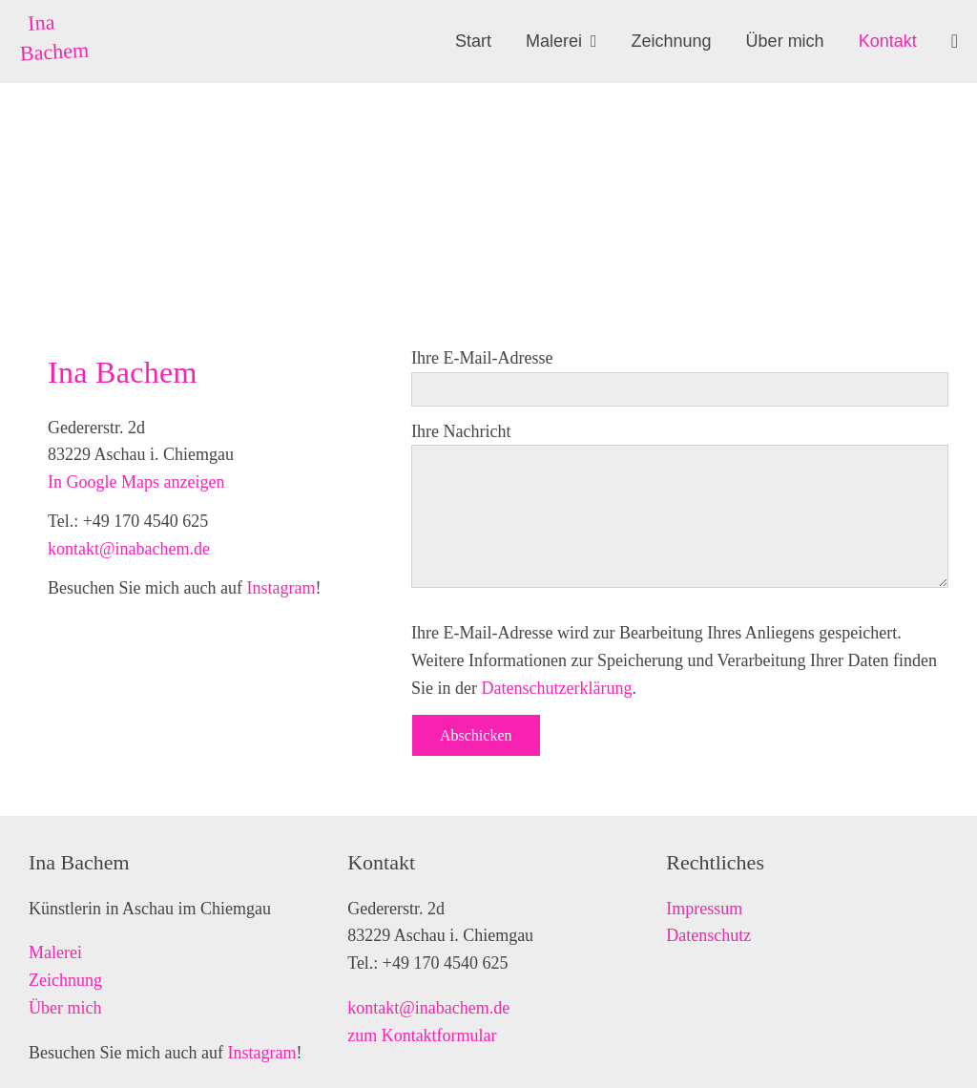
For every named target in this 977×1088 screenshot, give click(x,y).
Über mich (65, 1007)
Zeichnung (65, 980)
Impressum (704, 908)
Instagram (280, 587)
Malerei (55, 952)
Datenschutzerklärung (556, 688)
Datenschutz (708, 935)
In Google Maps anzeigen (136, 482)
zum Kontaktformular (421, 1035)
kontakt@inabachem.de (129, 548)
